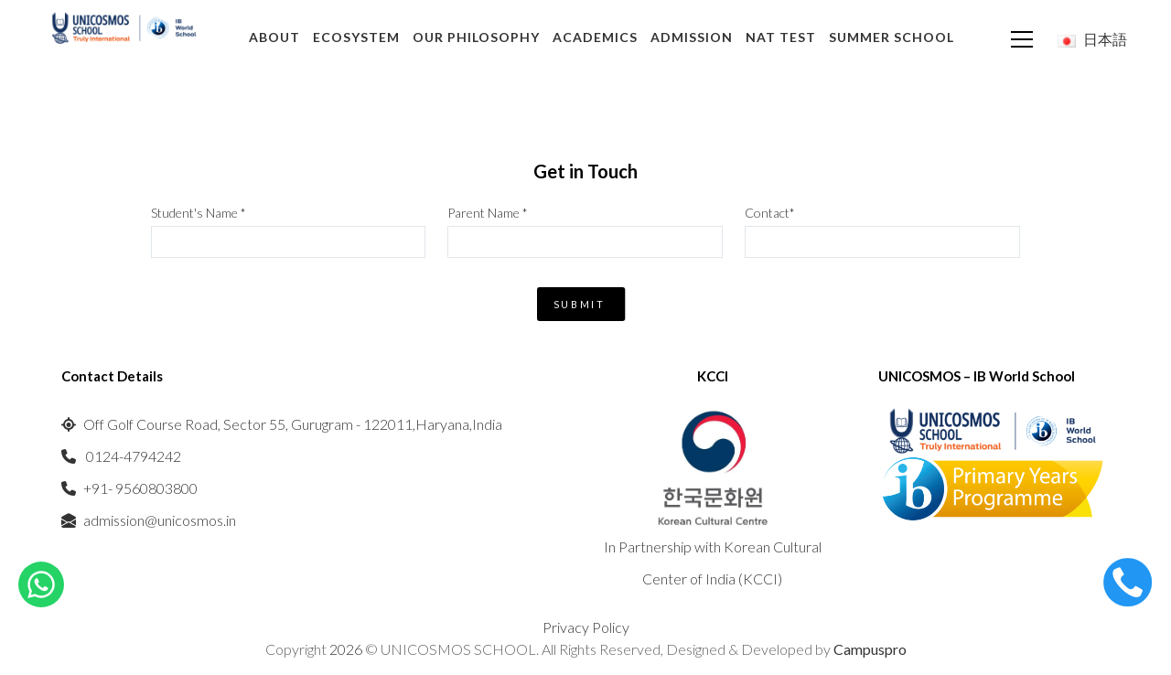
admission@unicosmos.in (159, 520)
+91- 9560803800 (140, 488)
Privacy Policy (586, 627)
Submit (579, 304)
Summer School (891, 37)
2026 (347, 649)
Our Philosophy (476, 37)
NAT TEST (781, 37)
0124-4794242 (132, 456)
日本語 (1092, 39)
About (274, 37)
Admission (691, 37)
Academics (595, 37)
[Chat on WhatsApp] (41, 582)
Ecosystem (356, 37)
